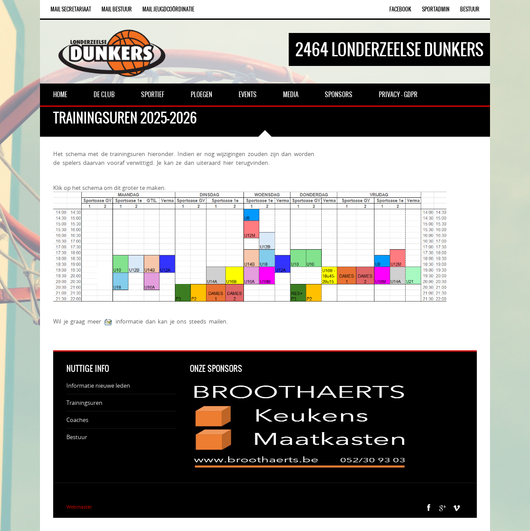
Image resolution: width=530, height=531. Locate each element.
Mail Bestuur (117, 9)
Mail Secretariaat (71, 9)
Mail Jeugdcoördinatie (168, 9)
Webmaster (79, 506)
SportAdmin (436, 9)
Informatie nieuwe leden (98, 385)
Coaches (77, 420)
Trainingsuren (84, 403)
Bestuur (469, 9)
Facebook (400, 9)
